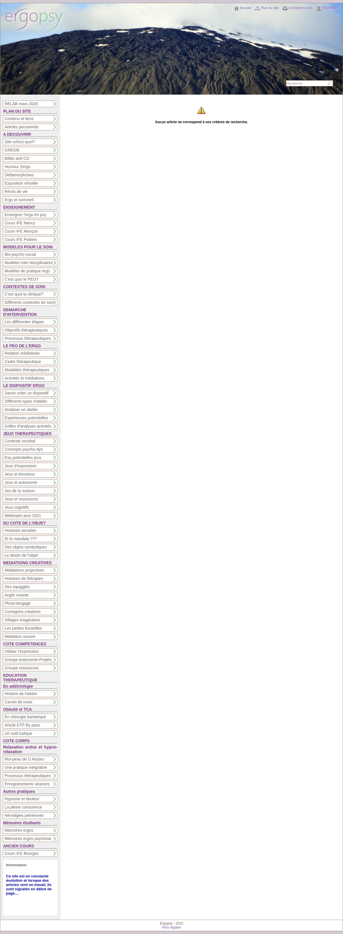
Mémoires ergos (19, 830)
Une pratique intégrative (26, 767)
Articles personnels (21, 127)
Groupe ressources (22, 668)
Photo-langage (18, 603)
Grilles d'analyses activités (28, 426)
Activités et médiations (24, 378)
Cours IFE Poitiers (21, 239)
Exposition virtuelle (21, 183)
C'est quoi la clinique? (24, 294)
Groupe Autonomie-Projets (28, 659)
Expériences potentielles (26, 418)
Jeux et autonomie (21, 482)
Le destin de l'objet (21, 555)
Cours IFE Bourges (22, 853)
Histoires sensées (20, 530)
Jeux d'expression (21, 466)
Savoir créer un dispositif (26, 393)
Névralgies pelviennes (24, 815)
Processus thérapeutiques (28, 338)
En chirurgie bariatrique (25, 717)
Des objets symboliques (26, 547)
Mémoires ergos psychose (28, 838)
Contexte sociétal (20, 441)
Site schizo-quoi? (20, 141)
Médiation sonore (20, 636)
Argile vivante (17, 595)
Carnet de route (18, 702)
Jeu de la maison (20, 490)
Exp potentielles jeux (23, 457)
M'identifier (330, 8)
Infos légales (171, 927)
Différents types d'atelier (26, 401)
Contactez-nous (300, 8)
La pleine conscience (23, 807)
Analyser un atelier (21, 409)
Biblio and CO (17, 158)
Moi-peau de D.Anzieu (24, 759)
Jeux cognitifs (17, 507)
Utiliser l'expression (22, 651)
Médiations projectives (24, 570)
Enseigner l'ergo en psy (25, 214)
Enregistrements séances (27, 784)
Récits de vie (16, 191)
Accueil (245, 8)
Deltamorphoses (19, 175)
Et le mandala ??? (21, 538)
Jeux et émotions (20, 474)
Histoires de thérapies (24, 578)
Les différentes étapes (24, 322)
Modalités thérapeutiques (27, 370)
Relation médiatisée (22, 353)
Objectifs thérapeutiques (26, 330)
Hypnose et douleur (22, 799)
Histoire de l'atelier (21, 693)
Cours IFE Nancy (20, 223)
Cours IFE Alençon (21, 231)
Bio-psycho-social (20, 254)
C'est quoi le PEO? (21, 279)
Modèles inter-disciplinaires (29, 262)
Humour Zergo (17, 166)
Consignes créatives (23, 611)
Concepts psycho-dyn (24, 449)
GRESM (12, 150)
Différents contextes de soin (29, 302)
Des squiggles (17, 586)
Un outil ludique (18, 733)
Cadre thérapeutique (23, 361)
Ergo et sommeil (19, 199)
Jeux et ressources (21, 499)
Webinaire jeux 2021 (23, 515)
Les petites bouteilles (23, 628)
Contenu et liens (19, 118)
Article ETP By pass (22, 725)
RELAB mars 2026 (21, 103)
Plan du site (270, 8)
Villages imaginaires (22, 620)
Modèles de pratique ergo (27, 271)
